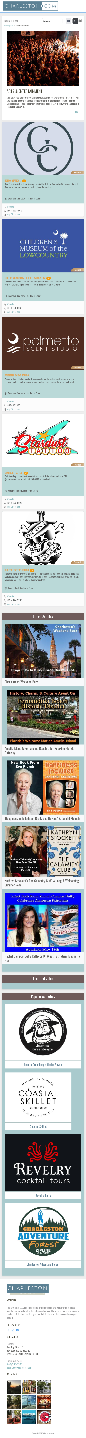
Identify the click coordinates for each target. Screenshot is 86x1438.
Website (10, 206)
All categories (8, 25)
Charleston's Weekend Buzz (21, 681)
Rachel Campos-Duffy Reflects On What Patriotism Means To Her (42, 958)
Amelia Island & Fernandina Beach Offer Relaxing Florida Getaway (39, 750)
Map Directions (13, 214)
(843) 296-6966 (14, 1364)
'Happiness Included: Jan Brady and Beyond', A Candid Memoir (42, 818)
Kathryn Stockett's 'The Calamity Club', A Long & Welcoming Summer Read (42, 882)
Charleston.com (48, 1433)
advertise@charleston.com (19, 1367)
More (77, 111)
